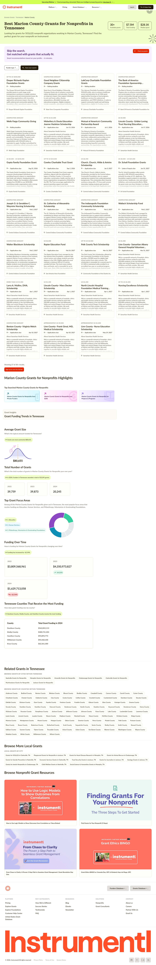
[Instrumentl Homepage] (12, 7)
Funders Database (118, 888)
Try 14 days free (146, 7)
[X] (137, 960)
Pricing (65, 7)
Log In (132, 7)
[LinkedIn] (148, 960)
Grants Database (79, 7)
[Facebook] (131, 960)
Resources (96, 7)
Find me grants (141, 51)
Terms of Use (49, 960)
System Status (61, 960)
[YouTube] (142, 960)
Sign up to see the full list (14, 369)
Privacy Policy (38, 960)
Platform (53, 7)
